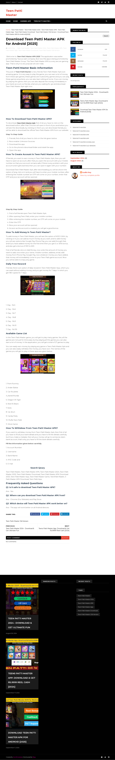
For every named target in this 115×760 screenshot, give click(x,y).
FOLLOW (105, 55)
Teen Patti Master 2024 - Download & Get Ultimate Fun (20, 623)
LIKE (106, 49)
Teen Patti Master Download (25, 32)
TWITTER (80, 55)
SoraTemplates (17, 757)
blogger (65, 537)
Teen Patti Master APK (49, 30)
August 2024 (75, 161)
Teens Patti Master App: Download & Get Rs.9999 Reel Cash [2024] (94, 102)
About (14, 2)
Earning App (25, 21)
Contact (20, 2)
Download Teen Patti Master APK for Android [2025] (22, 737)
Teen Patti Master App (81, 138)
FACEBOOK (80, 49)
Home (8, 2)
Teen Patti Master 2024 (32, 30)
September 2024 (77, 158)
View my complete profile (90, 175)
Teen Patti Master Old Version (46, 32)
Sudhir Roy (86, 172)
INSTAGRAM (80, 61)
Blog (34, 757)
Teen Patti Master (42, 21)
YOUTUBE (80, 67)
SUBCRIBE (104, 66)
